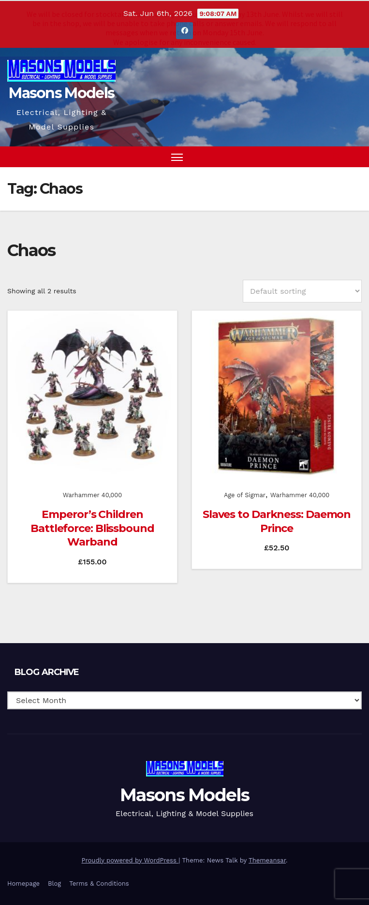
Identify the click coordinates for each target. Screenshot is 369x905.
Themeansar (267, 859)
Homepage (23, 883)
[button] (336, 155)
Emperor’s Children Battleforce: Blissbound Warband (92, 527)
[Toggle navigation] (177, 156)
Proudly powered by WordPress (130, 859)
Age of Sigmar (245, 494)
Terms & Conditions (99, 883)
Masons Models (61, 92)
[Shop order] (302, 290)
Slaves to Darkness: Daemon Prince (277, 520)
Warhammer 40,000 (92, 494)
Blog (54, 883)
